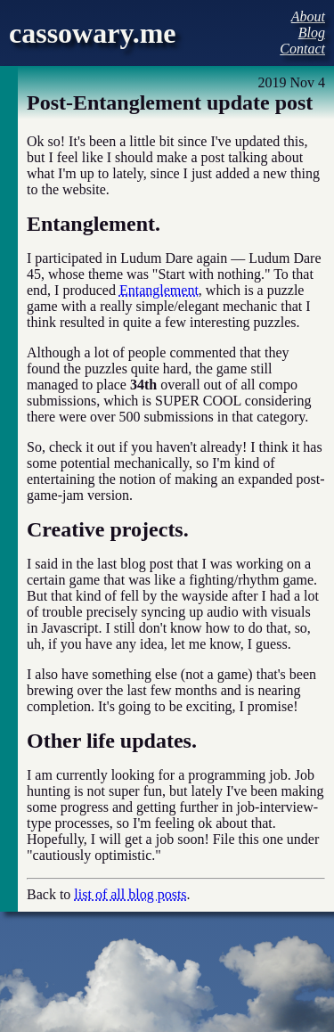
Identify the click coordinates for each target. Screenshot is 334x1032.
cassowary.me (92, 33)
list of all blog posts (130, 894)
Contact (302, 48)
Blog (311, 32)
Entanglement (159, 290)
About (308, 16)
